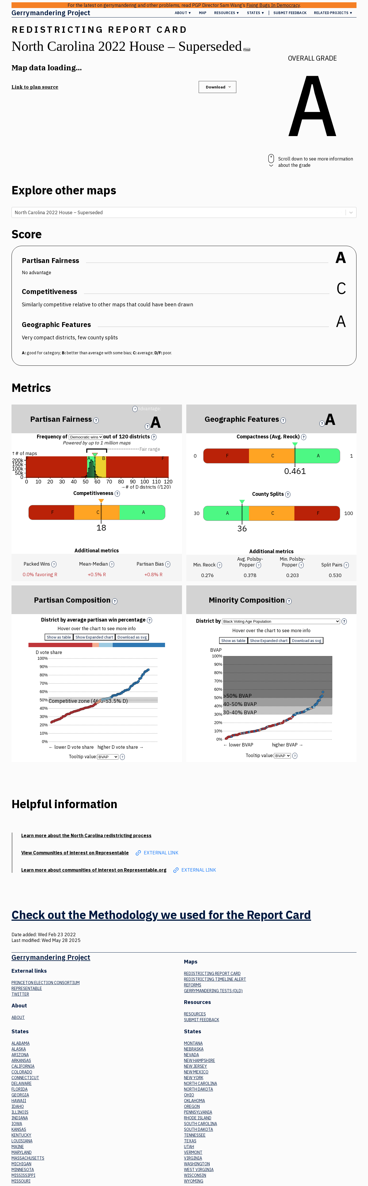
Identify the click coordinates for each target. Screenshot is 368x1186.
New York (193, 1077)
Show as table (59, 637)
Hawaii (19, 1100)
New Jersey (195, 1066)
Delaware (22, 1083)
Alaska (19, 1049)
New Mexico (196, 1072)
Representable (27, 988)
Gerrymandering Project (51, 12)
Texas (190, 1141)
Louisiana (22, 1141)
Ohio (189, 1095)
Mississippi (23, 1175)
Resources (195, 1014)
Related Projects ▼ (333, 13)
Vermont (193, 1152)
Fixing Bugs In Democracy (273, 5)
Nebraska (194, 1049)
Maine (18, 1146)
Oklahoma (194, 1100)
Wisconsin (195, 1175)
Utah (189, 1146)
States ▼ (255, 13)
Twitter (20, 994)
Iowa (17, 1123)
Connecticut (25, 1077)
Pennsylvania (198, 1112)
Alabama (21, 1043)
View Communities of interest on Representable (75, 853)
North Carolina (200, 1083)
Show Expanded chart (94, 637)
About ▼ (183, 13)
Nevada (191, 1054)
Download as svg (132, 637)
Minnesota (23, 1169)
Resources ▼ (226, 13)
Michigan (21, 1163)
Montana (193, 1043)
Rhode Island (197, 1118)
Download (219, 87)
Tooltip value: (83, 756)
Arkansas (21, 1060)
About (18, 1017)
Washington (197, 1163)
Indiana (20, 1118)
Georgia (20, 1095)
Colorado (22, 1072)
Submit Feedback (289, 13)
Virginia (193, 1158)
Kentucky (21, 1135)
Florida (20, 1089)
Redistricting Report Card (212, 973)
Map (202, 13)
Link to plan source (35, 87)
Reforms (192, 985)
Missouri (21, 1181)
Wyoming (193, 1181)
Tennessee (195, 1135)
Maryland (22, 1152)
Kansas (19, 1129)
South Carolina (200, 1123)
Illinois (20, 1112)
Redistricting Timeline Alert (215, 979)
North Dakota (198, 1089)
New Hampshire (199, 1060)
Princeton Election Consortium (46, 982)
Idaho (18, 1106)
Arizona (20, 1054)
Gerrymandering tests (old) (213, 990)
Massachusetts (28, 1158)
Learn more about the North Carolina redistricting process (86, 835)
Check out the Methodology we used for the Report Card (161, 914)
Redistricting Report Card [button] (100, 29)
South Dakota (198, 1129)
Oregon (192, 1106)
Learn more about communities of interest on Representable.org (93, 870)
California (23, 1066)
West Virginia (199, 1169)
